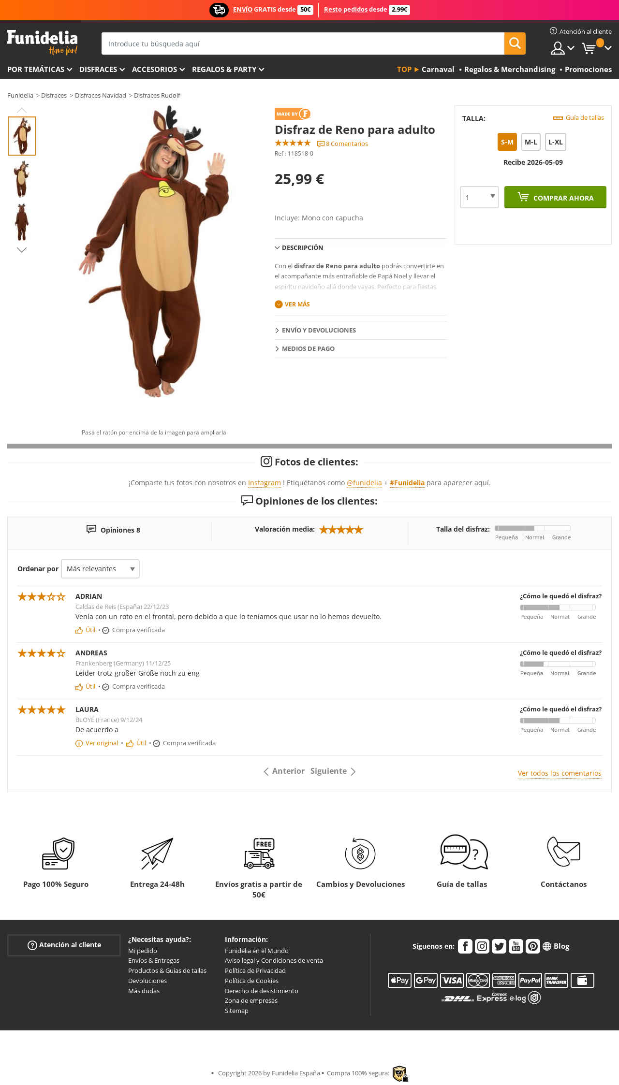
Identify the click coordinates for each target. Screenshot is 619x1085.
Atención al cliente (64, 945)
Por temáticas (35, 69)
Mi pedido (142, 950)
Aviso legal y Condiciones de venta (274, 960)
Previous (22, 110)
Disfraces (98, 69)
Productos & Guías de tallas (167, 970)
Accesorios (154, 69)
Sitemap (237, 1010)
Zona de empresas (251, 1000)
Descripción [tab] (303, 247)
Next (22, 250)
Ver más (297, 304)
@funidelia (364, 482)
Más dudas (144, 990)
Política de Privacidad (255, 970)
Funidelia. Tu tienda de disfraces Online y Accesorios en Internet (42, 43)
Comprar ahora (562, 198)
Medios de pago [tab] (308, 348)
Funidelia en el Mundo (257, 950)
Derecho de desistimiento (261, 990)
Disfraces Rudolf (157, 95)
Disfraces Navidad (100, 95)
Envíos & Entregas (153, 960)
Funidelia (20, 95)
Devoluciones (147, 980)
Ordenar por (38, 568)
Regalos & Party (224, 69)
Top (404, 69)
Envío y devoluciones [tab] (319, 330)
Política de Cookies (252, 980)
